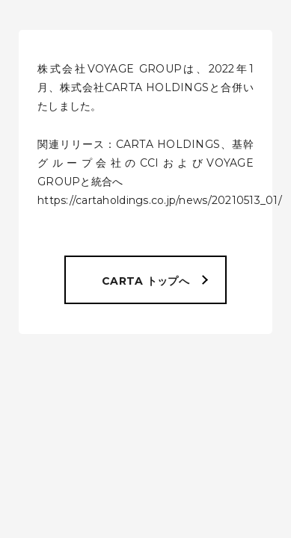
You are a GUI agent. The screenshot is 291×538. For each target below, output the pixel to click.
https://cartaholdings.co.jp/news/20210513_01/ (159, 200)
